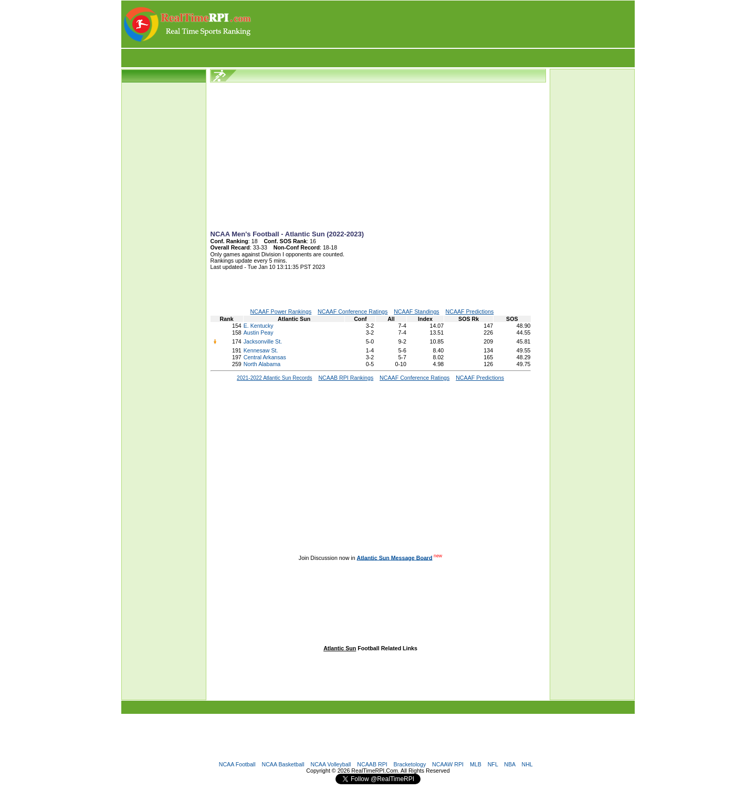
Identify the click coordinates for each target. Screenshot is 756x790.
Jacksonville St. (263, 341)
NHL (526, 764)
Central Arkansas (265, 357)
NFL (493, 764)
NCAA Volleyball (330, 764)
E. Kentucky (259, 326)
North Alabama (262, 364)
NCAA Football (237, 764)
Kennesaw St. (261, 350)
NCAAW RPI (448, 764)
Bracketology (410, 764)
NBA (509, 764)
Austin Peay (259, 332)
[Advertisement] (444, 24)
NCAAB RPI (372, 764)
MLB (475, 764)
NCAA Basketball (282, 764)
